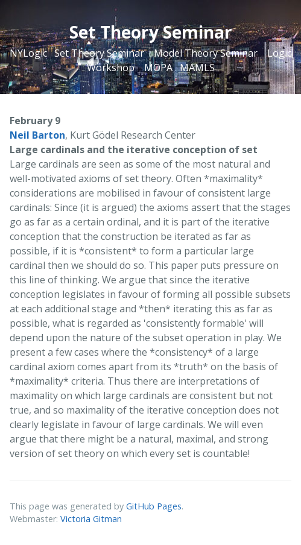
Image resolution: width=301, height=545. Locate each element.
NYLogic (28, 53)
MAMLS (197, 67)
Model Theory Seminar (206, 53)
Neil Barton (37, 135)
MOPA (158, 67)
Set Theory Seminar (99, 53)
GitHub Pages (154, 506)
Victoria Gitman (91, 519)
